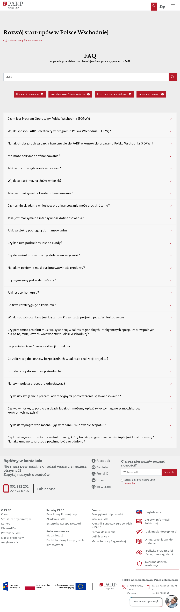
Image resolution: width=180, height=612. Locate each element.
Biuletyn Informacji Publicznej (157, 522)
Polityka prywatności (159, 551)
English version (155, 512)
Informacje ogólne (151, 94)
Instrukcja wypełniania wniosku (70, 94)
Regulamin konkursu (30, 94)
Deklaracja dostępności (161, 531)
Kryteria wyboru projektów (114, 94)
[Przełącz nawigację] (172, 5)
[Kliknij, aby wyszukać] (173, 77)
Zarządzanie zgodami (159, 554)
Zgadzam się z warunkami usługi (140, 480)
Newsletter (130, 483)
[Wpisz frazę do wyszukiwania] (86, 77)
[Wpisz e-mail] (141, 472)
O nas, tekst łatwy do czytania (159, 541)
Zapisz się (169, 472)
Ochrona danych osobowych (156, 564)
